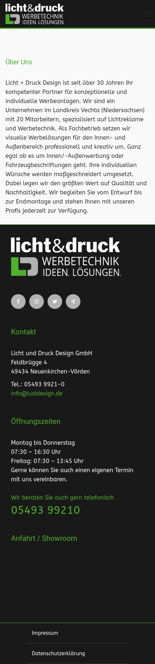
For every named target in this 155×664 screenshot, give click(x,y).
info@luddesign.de (37, 393)
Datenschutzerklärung (58, 653)
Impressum (45, 633)
